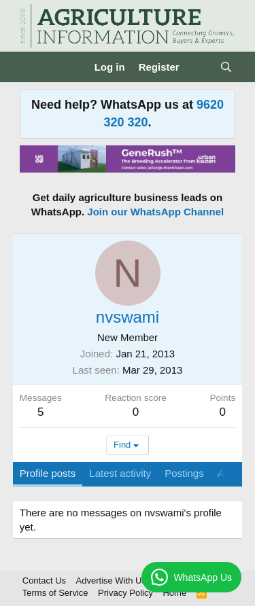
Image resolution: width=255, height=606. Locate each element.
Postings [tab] (184, 473)
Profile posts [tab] (48, 473)
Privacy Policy (125, 593)
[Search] (226, 66)
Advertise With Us (111, 580)
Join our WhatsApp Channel (155, 211)
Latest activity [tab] (120, 473)
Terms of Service (55, 593)
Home (174, 593)
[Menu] (32, 67)
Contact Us (44, 580)
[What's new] (199, 66)
